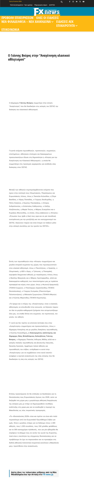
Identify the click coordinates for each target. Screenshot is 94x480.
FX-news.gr (48, 474)
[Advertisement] (34, 244)
